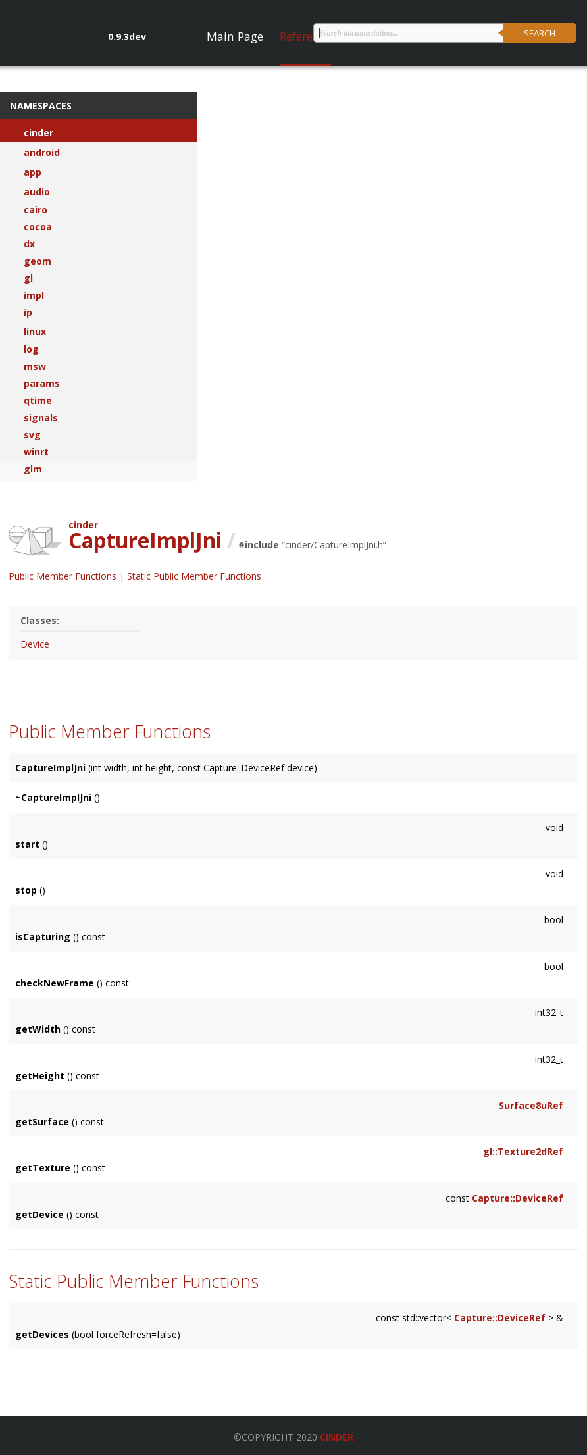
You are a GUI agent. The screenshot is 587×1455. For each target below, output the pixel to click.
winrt (36, 452)
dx (29, 244)
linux (35, 331)
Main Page (235, 36)
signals (41, 418)
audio (37, 192)
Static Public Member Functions (194, 576)
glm (33, 469)
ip (28, 312)
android (42, 152)
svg (32, 435)
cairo (35, 210)
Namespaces (41, 105)
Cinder (336, 1437)
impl (34, 295)
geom (37, 261)
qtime (38, 401)
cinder (38, 133)
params (42, 383)
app (32, 172)
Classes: (39, 620)
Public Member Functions (62, 576)
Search (539, 33)
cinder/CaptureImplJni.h (334, 544)
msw (35, 366)
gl (28, 278)
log (31, 349)
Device (34, 644)
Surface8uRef (531, 1105)
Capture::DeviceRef (517, 1198)
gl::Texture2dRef (523, 1151)
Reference (305, 36)
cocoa (38, 227)
